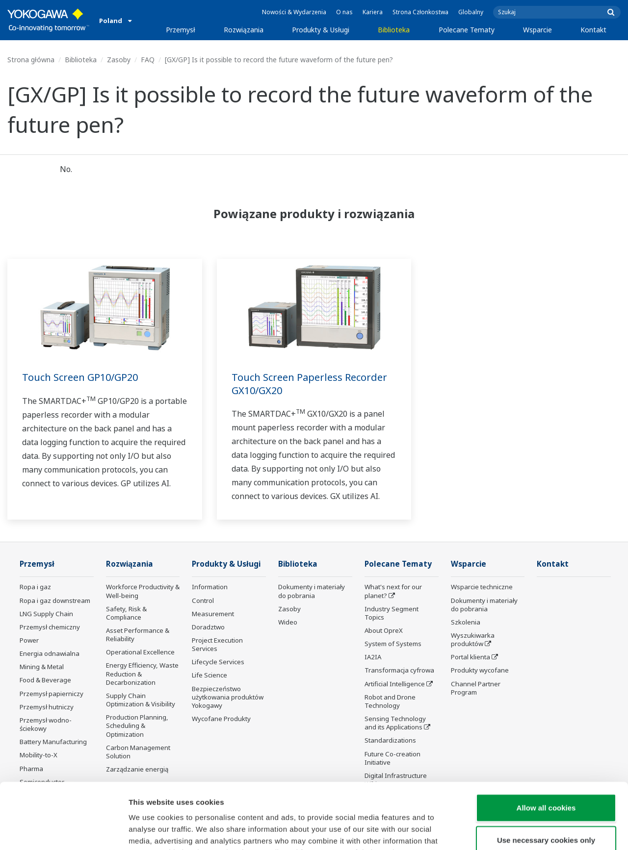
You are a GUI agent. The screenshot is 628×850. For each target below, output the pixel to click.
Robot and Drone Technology (390, 701)
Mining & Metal (42, 666)
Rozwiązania (243, 29)
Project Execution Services (217, 644)
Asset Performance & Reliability (137, 634)
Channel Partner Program (475, 688)
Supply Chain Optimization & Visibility (140, 699)
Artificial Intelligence (395, 683)
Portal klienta (470, 656)
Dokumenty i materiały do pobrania (311, 591)
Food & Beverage (45, 679)
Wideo (287, 622)
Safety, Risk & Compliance (126, 613)
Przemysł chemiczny (50, 627)
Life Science (209, 675)
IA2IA (373, 656)
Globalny (470, 12)
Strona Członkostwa (420, 12)
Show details (515, 830)
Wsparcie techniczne (482, 586)
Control (203, 600)
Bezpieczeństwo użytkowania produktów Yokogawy (227, 697)
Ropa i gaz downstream (55, 600)
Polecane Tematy (467, 29)
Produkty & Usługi (320, 29)
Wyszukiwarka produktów (473, 639)
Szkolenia (465, 622)
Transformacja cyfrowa (399, 670)
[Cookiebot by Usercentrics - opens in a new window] (63, 831)
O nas (344, 12)
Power (29, 640)
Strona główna (30, 59)
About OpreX (384, 630)
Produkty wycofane (480, 670)
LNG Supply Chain (46, 613)
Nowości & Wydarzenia (294, 12)
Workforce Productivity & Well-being (143, 591)
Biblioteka (394, 29)
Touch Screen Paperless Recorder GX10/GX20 (309, 384)
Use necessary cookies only (546, 778)
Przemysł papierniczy (51, 693)
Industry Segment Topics (392, 613)
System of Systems (393, 643)
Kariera (373, 12)
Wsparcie (537, 29)
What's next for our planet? (393, 591)
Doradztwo (208, 627)
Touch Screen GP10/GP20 (80, 377)
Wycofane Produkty (221, 718)
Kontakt (593, 29)
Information (210, 586)
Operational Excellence (140, 652)
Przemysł (180, 29)
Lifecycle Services (218, 661)
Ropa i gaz (35, 586)
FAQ (148, 59)
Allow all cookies (546, 746)
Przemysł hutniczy (47, 706)
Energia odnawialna (49, 653)
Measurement (213, 613)
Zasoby (119, 59)
